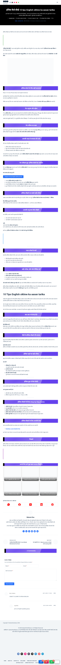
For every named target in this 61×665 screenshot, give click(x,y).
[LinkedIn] (41, 505)
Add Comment (9, 571)
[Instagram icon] (35, 531)
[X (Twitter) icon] (32, 531)
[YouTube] (16, 2)
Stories (48, 18)
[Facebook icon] (24, 531)
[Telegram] (42, 654)
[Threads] (32, 654)
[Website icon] (29, 531)
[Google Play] (57, 662)
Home (16, 20)
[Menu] (57, 2)
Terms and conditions (32, 660)
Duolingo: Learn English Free (13, 428)
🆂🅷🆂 (5, 2)
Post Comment (9, 583)
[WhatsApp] (18, 2)
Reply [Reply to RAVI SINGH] (55, 593)
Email (25, 566)
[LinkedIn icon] (26, 531)
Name (7, 566)
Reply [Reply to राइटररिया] (55, 605)
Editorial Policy (19, 662)
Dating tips (43, 18)
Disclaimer (22, 660)
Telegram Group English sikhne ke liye (13, 176)
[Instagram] (14, 2)
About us (10, 660)
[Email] (29, 654)
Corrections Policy (29, 662)
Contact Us (16, 660)
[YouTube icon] (37, 531)
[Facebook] (10, 2)
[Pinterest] (52, 505)
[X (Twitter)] (12, 2)
